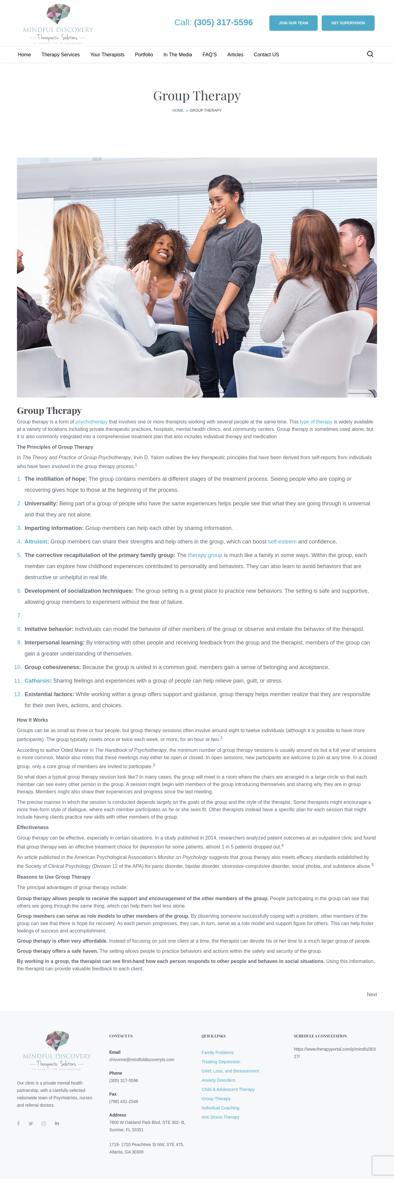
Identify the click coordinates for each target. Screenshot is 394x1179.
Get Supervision (348, 23)
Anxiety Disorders (218, 1080)
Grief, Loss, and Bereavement (230, 1071)
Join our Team (293, 23)
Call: (214, 22)
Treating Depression (221, 1061)
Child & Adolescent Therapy (228, 1089)
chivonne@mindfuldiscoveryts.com (141, 1059)
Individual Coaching (220, 1107)
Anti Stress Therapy (220, 1117)
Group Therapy (216, 1098)
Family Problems (218, 1052)
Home (177, 110)
